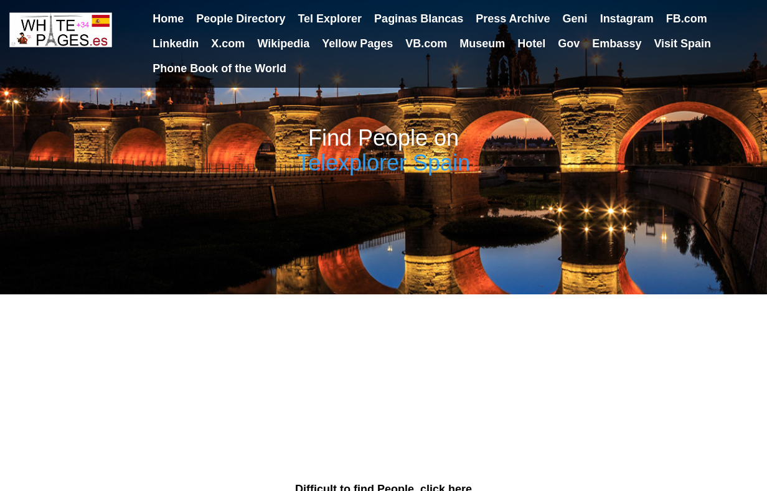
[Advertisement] (383, 381)
